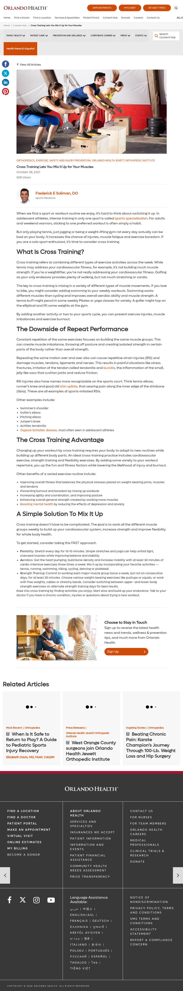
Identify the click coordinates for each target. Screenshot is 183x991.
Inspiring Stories (136, 728)
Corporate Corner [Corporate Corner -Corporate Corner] (101, 35)
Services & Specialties (67, 17)
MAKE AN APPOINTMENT (29, 830)
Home (7, 17)
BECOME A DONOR (23, 855)
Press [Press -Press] (124, 35)
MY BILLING (17, 848)
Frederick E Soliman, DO (57, 193)
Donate (125, 17)
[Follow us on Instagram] (36, 900)
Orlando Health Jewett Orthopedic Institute (123, 160)
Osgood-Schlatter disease (38, 430)
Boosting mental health (36, 504)
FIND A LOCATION (23, 811)
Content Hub (110, 17)
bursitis (109, 368)
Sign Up (113, 652)
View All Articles (30, 64)
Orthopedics (25, 160)
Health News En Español (20, 48)
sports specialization (131, 218)
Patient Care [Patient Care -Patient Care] (37, 35)
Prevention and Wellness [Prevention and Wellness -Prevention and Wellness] (67, 35)
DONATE (137, 862)
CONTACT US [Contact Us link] (141, 811)
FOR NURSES (141, 817)
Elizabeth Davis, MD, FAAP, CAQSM (30, 757)
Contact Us (153, 17)
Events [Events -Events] (139, 35)
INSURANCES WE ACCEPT (92, 832)
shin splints (68, 386)
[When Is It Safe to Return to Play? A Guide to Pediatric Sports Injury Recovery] (31, 707)
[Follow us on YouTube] (51, 900)
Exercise (42, 160)
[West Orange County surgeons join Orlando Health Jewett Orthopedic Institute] (91, 707)
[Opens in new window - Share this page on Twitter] (5, 73)
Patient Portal (91, 17)
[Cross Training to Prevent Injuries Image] (91, 112)
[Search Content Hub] (166, 36)
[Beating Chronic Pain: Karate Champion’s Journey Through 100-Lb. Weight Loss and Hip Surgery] (151, 707)
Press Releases (76, 728)
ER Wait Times (157, 7)
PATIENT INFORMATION (90, 838)
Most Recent (15, 728)
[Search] (176, 8)
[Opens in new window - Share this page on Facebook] (5, 64)
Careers (138, 17)
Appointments (102, 7)
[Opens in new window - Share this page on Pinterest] (5, 91)
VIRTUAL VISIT (20, 836)
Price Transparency (90, 877)
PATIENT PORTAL (22, 823)
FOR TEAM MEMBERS (148, 823)
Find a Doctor (22, 17)
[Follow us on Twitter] (22, 898)
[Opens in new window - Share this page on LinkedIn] (5, 82)
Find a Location (42, 17)
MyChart (130, 7)
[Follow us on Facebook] (9, 900)
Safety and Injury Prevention (70, 160)
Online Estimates (24, 842)
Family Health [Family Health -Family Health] (14, 35)
